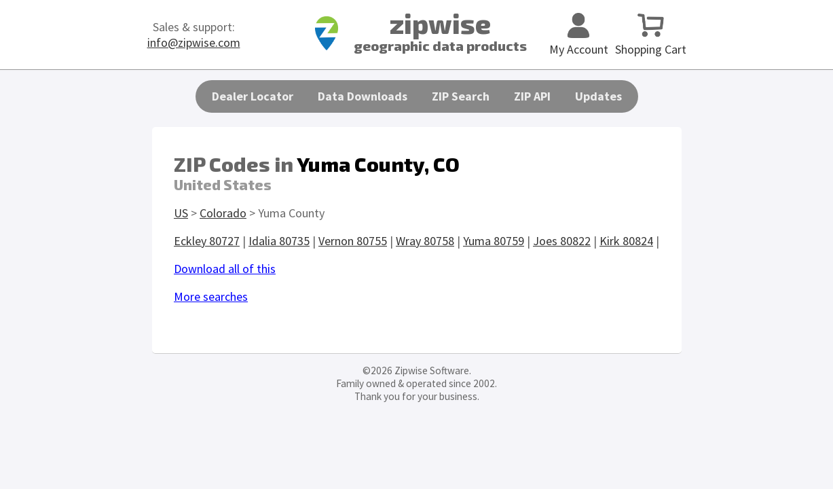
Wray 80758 (425, 241)
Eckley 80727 (207, 241)
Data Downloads (362, 96)
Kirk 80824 (626, 241)
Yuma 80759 (493, 241)
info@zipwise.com (193, 42)
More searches (211, 296)
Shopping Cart (650, 41)
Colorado (223, 213)
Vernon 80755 (352, 241)
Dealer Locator (252, 96)
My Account (578, 41)
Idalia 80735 (279, 241)
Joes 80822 (562, 241)
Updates (598, 96)
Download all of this (225, 268)
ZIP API (532, 96)
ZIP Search (460, 96)
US (181, 213)
